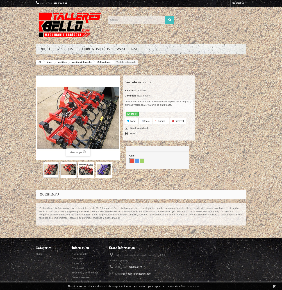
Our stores (78, 258)
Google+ (161, 121)
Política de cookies (82, 282)
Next (115, 170)
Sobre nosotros (95, 49)
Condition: (131, 95)
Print (133, 133)
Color (132, 155)
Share (146, 121)
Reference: (131, 90)
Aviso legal (127, 49)
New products (79, 254)
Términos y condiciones (85, 272)
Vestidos (65, 49)
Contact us (238, 3)
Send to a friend (139, 128)
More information (190, 286)
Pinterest (178, 121)
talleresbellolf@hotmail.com (136, 273)
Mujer (39, 254)
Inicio (44, 49)
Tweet (131, 121)
